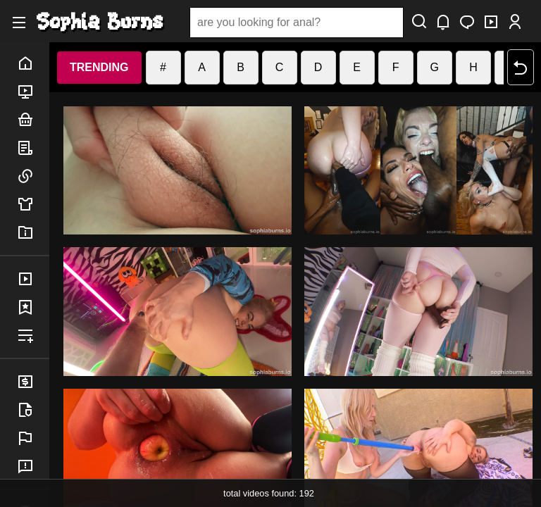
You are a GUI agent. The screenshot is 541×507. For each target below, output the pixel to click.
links (33, 176)
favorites (33, 307)
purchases (33, 278)
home (33, 63)
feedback (33, 466)
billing (33, 381)
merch (33, 204)
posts (33, 147)
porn (33, 91)
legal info (33, 410)
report (33, 438)
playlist (33, 335)
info (33, 232)
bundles (33, 119)
